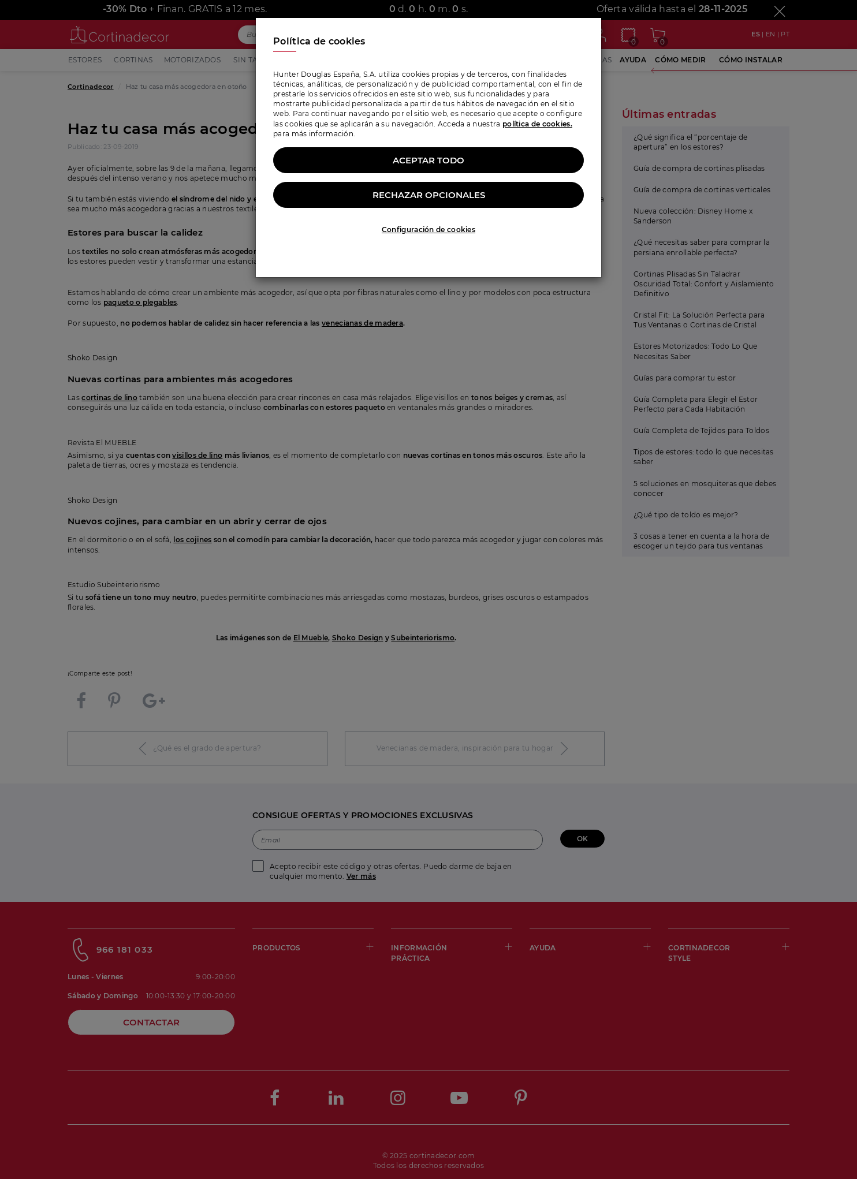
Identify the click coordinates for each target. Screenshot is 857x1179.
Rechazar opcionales (428, 194)
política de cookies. (537, 124)
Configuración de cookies (428, 229)
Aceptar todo (428, 160)
